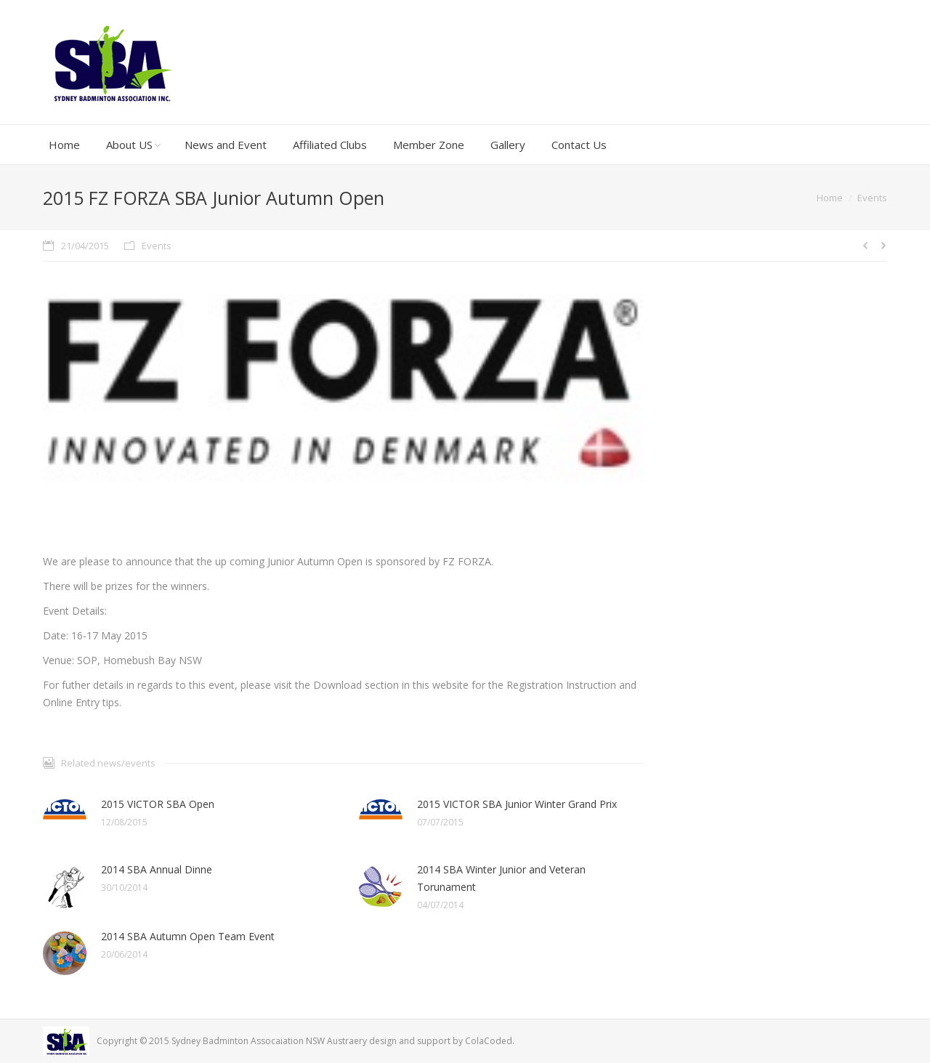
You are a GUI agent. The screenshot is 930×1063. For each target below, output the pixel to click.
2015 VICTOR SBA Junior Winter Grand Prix (517, 804)
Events (872, 197)
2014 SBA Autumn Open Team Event (188, 936)
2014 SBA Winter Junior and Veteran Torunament (501, 878)
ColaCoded (488, 1041)
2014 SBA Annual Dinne (156, 869)
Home (830, 197)
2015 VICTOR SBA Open (157, 804)
